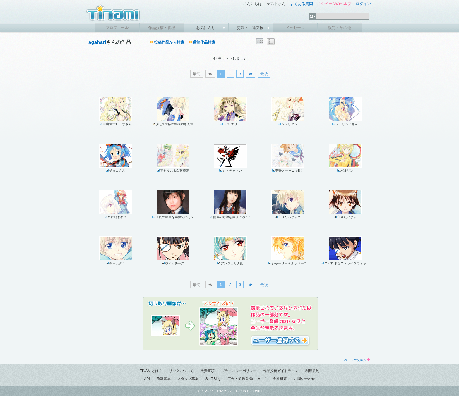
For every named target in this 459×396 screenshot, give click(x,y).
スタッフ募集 (187, 379)
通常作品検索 (204, 42)
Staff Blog (213, 379)
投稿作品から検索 (169, 42)
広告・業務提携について (246, 379)
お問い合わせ (304, 379)
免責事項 (208, 371)
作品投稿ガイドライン (280, 371)
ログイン (363, 3)
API (147, 379)
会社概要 (280, 379)
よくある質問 (301, 3)
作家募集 (164, 379)
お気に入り (206, 27)
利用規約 (312, 371)
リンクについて (181, 371)
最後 (264, 74)
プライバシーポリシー (238, 371)
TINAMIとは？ (151, 371)
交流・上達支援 (251, 27)
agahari (97, 42)
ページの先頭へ (357, 360)
